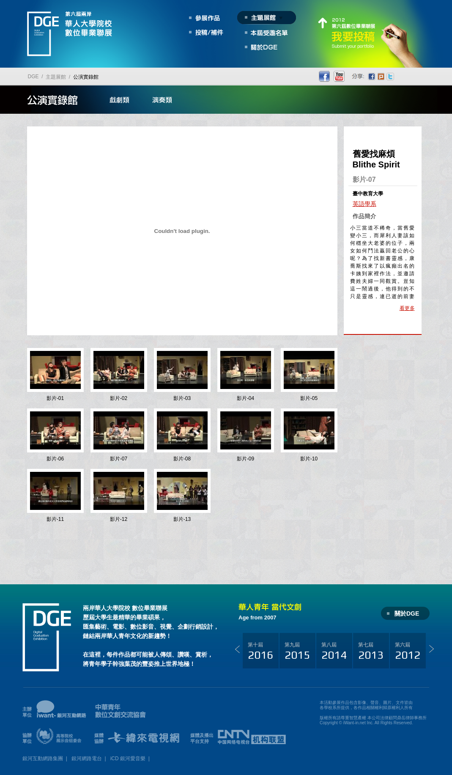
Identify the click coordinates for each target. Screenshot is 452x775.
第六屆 (407, 651)
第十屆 (260, 651)
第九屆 (297, 651)
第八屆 (334, 651)
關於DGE (406, 613)
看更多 (407, 308)
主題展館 (56, 77)
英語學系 (364, 203)
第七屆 (371, 651)
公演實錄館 (86, 77)
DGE (33, 76)
